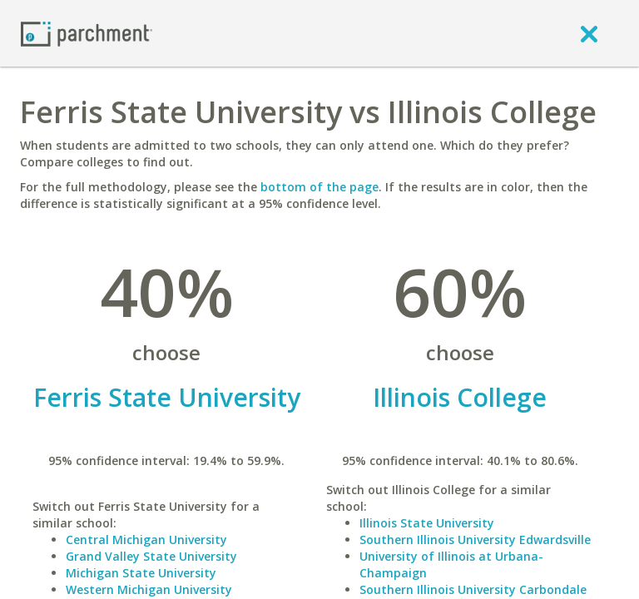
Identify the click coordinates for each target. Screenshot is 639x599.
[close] (589, 33)
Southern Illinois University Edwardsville (475, 539)
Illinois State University (426, 523)
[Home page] (86, 33)
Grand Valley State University (151, 556)
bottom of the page (319, 187)
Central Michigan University (146, 539)
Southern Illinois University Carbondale (473, 589)
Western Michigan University (149, 589)
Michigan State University (141, 573)
